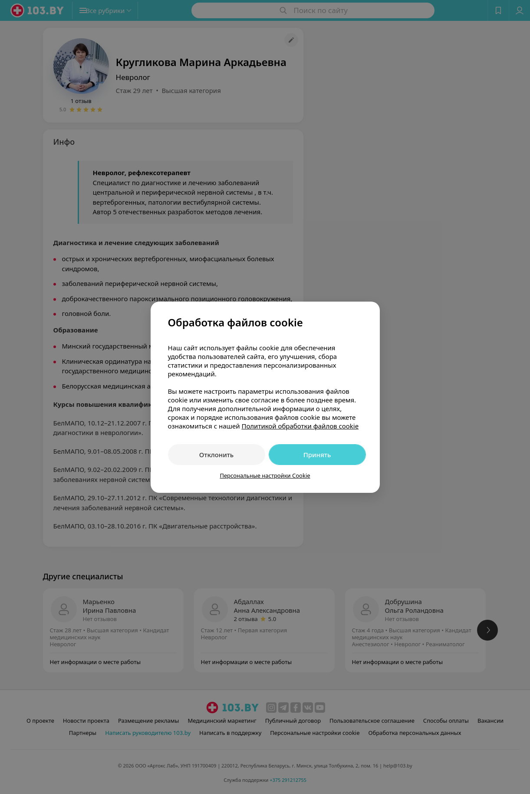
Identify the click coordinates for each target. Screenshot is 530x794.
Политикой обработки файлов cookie (300, 426)
